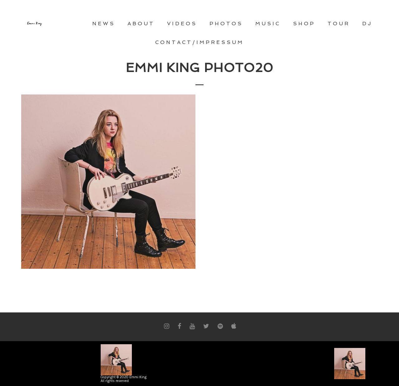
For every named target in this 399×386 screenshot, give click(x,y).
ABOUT (141, 24)
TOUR (339, 24)
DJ (367, 24)
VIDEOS (182, 24)
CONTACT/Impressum (199, 42)
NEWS (103, 24)
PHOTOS (226, 24)
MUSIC (268, 24)
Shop (304, 24)
